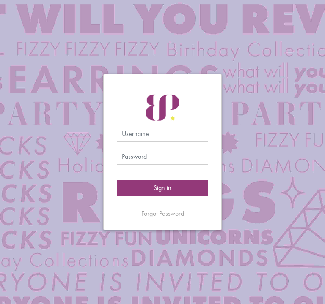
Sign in (162, 187)
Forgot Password (162, 213)
